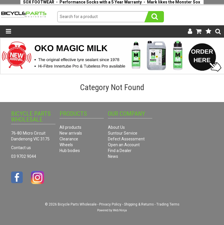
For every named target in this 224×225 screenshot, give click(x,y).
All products (70, 127)
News (113, 156)
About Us (116, 127)
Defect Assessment (126, 139)
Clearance (69, 139)
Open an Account (124, 144)
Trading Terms (167, 204)
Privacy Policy (110, 204)
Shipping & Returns (139, 204)
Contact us (21, 147)
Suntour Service (122, 133)
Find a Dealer (120, 150)
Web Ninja (120, 210)
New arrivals (71, 133)
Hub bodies (70, 150)
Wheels (66, 144)
